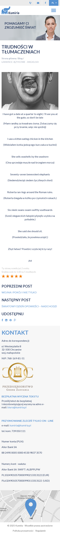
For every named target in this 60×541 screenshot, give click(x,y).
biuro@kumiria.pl (16, 407)
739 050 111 (18, 430)
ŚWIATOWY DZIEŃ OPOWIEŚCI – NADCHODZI (29, 306)
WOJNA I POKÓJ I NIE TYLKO (19, 292)
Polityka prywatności (23, 530)
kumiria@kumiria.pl (20, 425)
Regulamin (40, 530)
